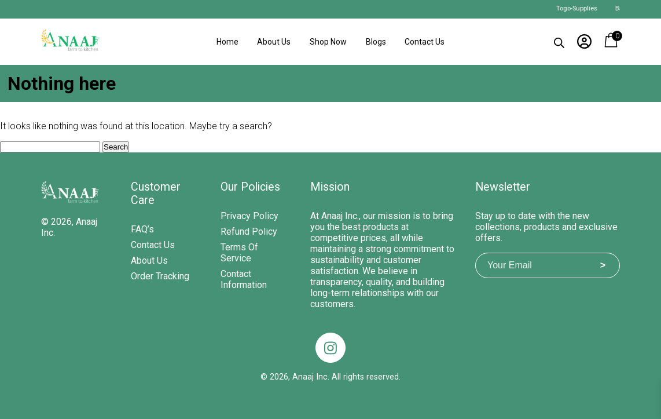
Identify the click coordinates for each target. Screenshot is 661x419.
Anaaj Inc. (310, 377)
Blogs (376, 41)
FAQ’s (142, 229)
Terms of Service (239, 253)
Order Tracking (160, 276)
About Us (274, 41)
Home (227, 41)
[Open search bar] (559, 40)
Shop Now (328, 41)
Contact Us (425, 41)
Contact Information (244, 279)
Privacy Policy (249, 215)
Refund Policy (249, 231)
